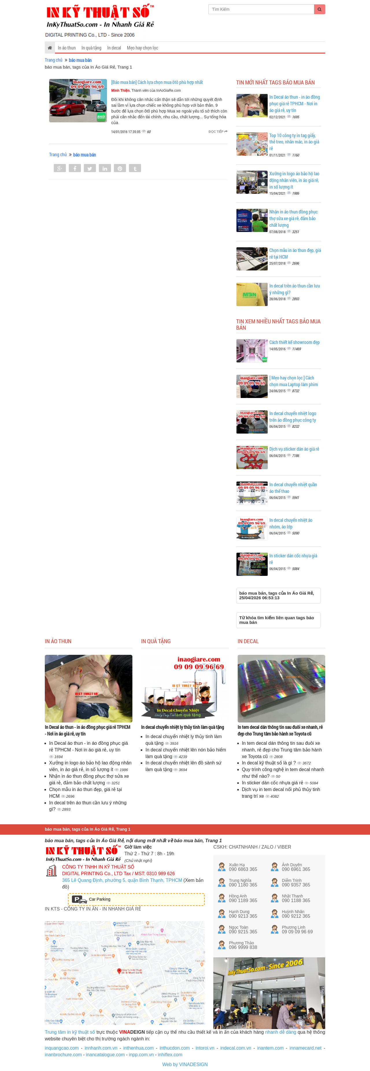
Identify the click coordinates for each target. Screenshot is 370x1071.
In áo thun (67, 48)
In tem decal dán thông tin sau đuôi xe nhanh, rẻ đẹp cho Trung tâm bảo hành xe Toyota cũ (280, 730)
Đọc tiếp (218, 131)
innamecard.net (305, 1048)
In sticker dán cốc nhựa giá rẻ (273, 782)
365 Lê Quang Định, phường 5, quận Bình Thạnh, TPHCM (122, 880)
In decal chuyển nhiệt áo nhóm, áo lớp (290, 523)
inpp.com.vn (141, 1054)
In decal (114, 48)
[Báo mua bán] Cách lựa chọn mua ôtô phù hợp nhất (157, 82)
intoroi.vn (205, 1048)
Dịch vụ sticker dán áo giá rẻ (294, 449)
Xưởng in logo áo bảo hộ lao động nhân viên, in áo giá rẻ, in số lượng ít (294, 180)
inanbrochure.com (63, 1054)
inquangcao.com (62, 1048)
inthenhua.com (138, 1048)
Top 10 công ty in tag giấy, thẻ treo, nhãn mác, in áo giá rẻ (294, 142)
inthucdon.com (175, 1048)
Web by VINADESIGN (185, 1064)
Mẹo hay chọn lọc (142, 48)
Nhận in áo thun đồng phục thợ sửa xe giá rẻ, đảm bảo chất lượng (293, 218)
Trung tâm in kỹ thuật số (70, 1032)
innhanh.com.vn (101, 1048)
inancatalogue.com (105, 1054)
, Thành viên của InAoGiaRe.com (146, 91)
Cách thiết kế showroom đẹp (294, 342)
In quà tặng (91, 48)
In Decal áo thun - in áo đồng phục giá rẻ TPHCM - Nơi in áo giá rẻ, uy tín (294, 103)
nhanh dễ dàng (280, 1032)
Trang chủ (53, 60)
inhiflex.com (170, 1054)
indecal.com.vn (235, 1048)
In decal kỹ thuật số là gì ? (269, 762)
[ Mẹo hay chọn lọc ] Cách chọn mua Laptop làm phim (293, 381)
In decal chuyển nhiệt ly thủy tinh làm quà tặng (182, 727)
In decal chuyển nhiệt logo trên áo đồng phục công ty (292, 416)
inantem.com (270, 1048)
